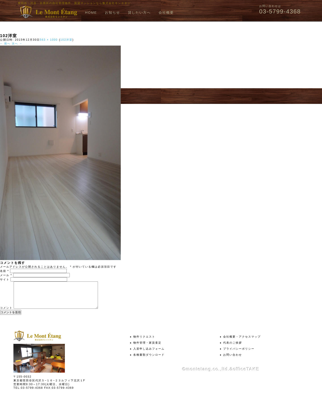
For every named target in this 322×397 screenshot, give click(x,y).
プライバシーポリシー (238, 354)
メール (6, 275)
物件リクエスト (144, 342)
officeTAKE (246, 374)
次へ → (17, 43)
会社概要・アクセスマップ (242, 342)
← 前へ (5, 43)
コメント (6, 313)
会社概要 (166, 12)
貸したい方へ (139, 12)
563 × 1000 (49, 39)
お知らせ (112, 12)
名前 (4, 271)
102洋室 (66, 39)
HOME (91, 12)
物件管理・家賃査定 (147, 348)
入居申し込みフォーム (149, 354)
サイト (4, 279)
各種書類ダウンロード (149, 360)
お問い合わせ (232, 360)
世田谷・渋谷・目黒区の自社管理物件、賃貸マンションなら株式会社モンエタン (74, 3)
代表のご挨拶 (232, 348)
